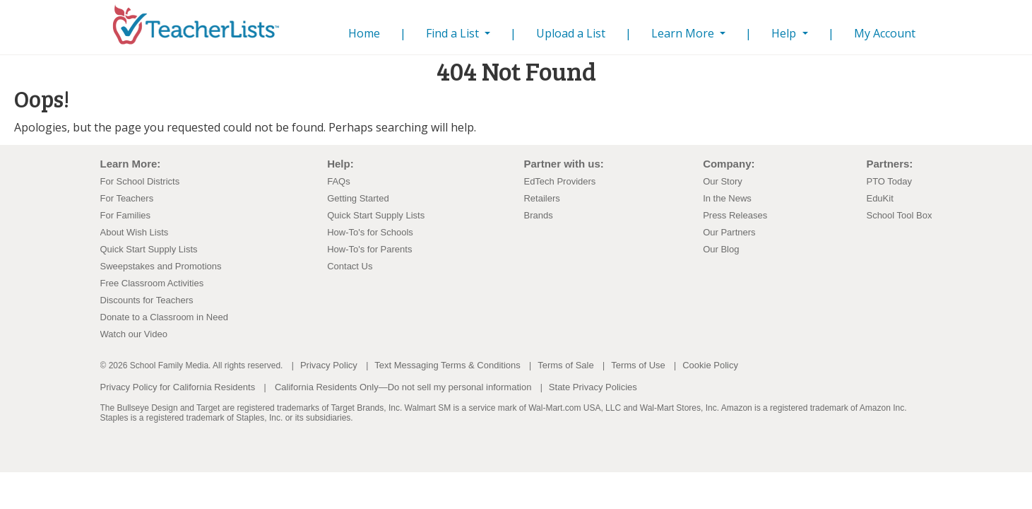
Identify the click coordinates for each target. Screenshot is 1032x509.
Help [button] (785, 33)
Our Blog (721, 249)
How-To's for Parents (369, 249)
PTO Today (889, 181)
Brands (537, 215)
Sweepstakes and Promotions (161, 266)
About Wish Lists (134, 232)
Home (367, 33)
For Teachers (127, 198)
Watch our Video (133, 334)
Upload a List (570, 33)
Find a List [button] (454, 33)
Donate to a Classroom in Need (164, 317)
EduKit (879, 198)
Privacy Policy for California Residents (178, 387)
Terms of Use (638, 365)
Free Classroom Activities (152, 283)
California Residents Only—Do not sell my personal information (403, 387)
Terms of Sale (565, 365)
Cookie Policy (710, 365)
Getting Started (358, 198)
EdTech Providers (559, 181)
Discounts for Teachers (147, 300)
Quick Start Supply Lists (149, 249)
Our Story (722, 181)
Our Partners (729, 232)
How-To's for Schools (370, 232)
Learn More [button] (684, 33)
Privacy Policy (328, 365)
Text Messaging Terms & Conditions (447, 365)
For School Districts (140, 181)
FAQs (338, 181)
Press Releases (735, 215)
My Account (884, 33)
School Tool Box (899, 215)
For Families (125, 215)
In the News (727, 198)
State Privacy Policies (593, 387)
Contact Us (349, 266)
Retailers (541, 198)
